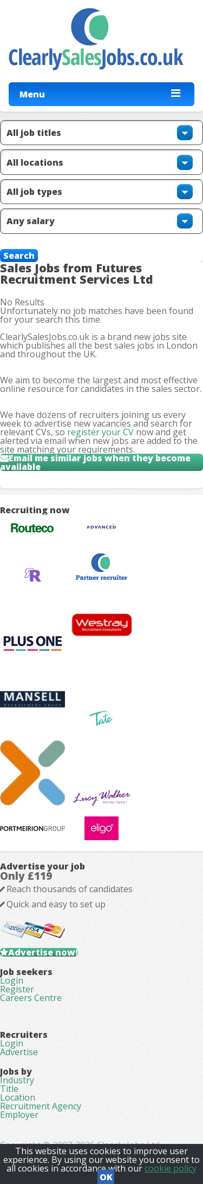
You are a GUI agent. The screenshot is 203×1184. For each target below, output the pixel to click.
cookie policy (171, 1168)
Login (11, 980)
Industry (17, 1080)
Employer (19, 1115)
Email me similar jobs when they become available (95, 462)
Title (9, 1089)
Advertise (19, 1052)
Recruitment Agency (40, 1106)
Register (17, 989)
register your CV (100, 432)
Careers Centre (31, 998)
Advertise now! (43, 952)
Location (17, 1097)
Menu (32, 94)
